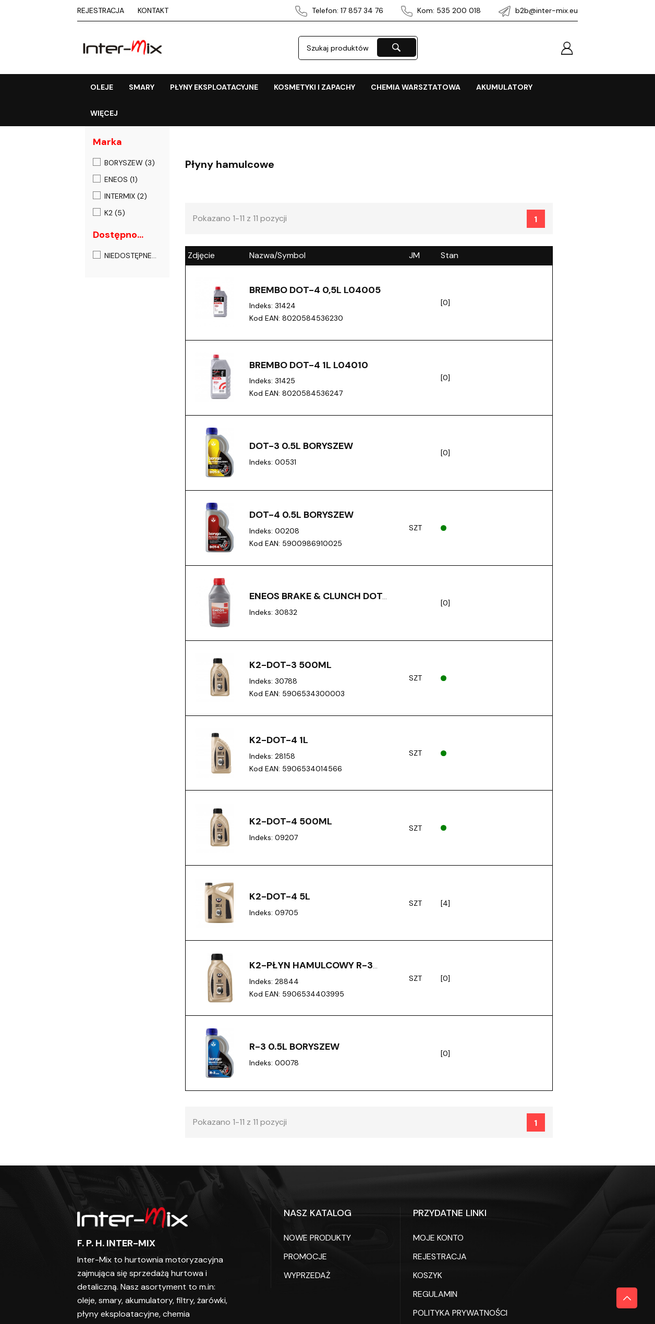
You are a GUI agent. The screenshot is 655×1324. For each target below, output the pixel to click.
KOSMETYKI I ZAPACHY (314, 87)
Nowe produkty (317, 1243)
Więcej (104, 113)
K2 (114, 212)
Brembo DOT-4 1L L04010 (308, 365)
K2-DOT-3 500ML (290, 668)
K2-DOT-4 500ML (290, 825)
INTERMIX (125, 196)
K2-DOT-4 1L (278, 743)
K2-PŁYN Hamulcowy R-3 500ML (311, 975)
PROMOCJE (305, 1262)
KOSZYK (427, 1281)
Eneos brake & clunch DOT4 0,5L (319, 603)
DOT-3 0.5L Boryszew (301, 447)
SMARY (141, 87)
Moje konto (438, 1243)
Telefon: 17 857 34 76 (339, 10)
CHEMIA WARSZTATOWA (415, 87)
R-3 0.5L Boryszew (294, 1052)
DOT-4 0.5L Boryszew (301, 517)
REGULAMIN (435, 1300)
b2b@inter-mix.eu (538, 10)
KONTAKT (153, 10)
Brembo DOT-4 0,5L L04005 (315, 290)
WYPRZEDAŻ (307, 1281)
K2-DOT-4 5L (279, 901)
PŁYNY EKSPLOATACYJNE (214, 87)
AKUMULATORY (504, 87)
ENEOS (121, 179)
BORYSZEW (129, 162)
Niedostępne (130, 255)
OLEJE (101, 87)
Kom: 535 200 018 (441, 10)
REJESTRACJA (100, 10)
